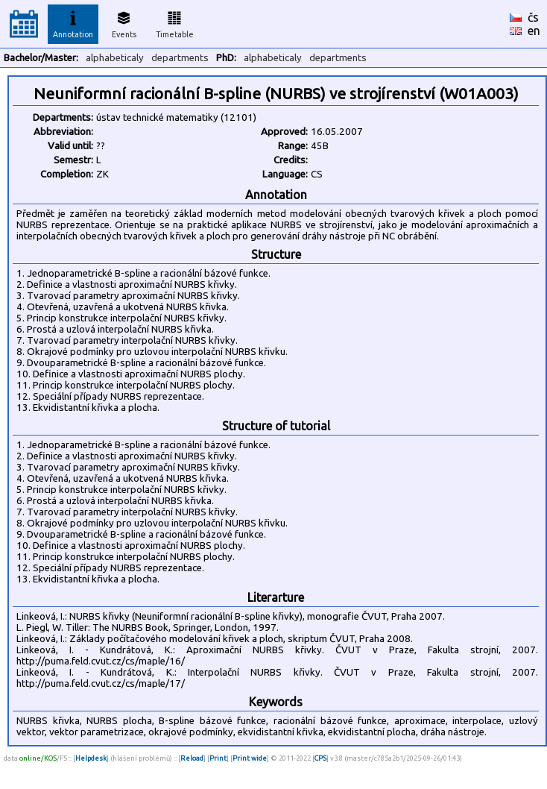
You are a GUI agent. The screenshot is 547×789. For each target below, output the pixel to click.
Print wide (250, 758)
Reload (191, 758)
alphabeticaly (115, 57)
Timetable (175, 22)
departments (180, 57)
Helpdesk (91, 758)
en (534, 30)
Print (218, 758)
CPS (320, 758)
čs (533, 17)
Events (124, 22)
